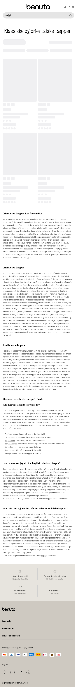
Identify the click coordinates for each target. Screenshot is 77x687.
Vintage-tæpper (11, 453)
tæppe (43, 555)
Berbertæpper (10, 447)
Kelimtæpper (10, 450)
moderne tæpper (20, 354)
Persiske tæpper (11, 434)
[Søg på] (38, 15)
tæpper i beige (25, 246)
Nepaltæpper (10, 440)
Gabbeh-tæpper (11, 437)
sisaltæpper (28, 249)
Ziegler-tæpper (11, 444)
